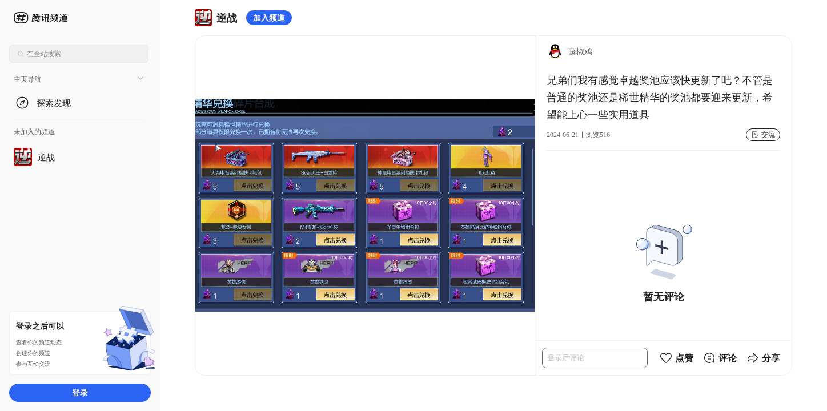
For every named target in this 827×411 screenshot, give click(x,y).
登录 (80, 392)
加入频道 (269, 17)
